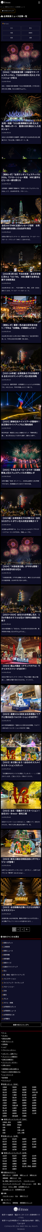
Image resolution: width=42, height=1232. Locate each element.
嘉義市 (14, 1169)
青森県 (14, 1087)
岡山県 (5, 1108)
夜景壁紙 (15, 1203)
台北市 (5, 1139)
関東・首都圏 (7, 1125)
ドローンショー (8, 987)
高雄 (11, 37)
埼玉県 (5, 1095)
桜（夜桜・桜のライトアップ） (14, 975)
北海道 (5, 1087)
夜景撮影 (6, 959)
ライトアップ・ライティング (13, 983)
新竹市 (5, 1141)
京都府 (14, 1103)
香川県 (5, 1110)
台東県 (24, 1144)
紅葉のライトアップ (10, 967)
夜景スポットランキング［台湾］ (15, 1153)
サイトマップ (6, 1080)
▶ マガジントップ (8, 11)
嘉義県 (30, 33)
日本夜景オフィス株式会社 (19, 1221)
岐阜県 (14, 1100)
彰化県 (34, 1144)
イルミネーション (9, 979)
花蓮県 (34, 1147)
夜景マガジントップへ (21, 1025)
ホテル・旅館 (8, 1003)
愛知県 (5, 1100)
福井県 (34, 1097)
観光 (5, 995)
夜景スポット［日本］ (11, 1084)
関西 (4, 1130)
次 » (27, 929)
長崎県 (14, 1113)
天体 (5, 991)
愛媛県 (14, 1110)
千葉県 (14, 1095)
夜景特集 (6, 955)
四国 (4, 1132)
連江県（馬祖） (27, 1166)
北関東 (19, 1122)
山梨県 (34, 1095)
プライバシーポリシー (9, 1050)
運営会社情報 (6, 1038)
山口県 (24, 1108)
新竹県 (14, 1141)
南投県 (5, 1147)
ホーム (4, 1033)
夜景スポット (8, 943)
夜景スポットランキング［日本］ (15, 1119)
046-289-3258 (23, 1215)
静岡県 (24, 1100)
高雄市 (5, 1144)
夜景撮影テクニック (26, 1203)
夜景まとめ (33, 1175)
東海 (18, 1127)
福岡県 (34, 1110)
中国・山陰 (20, 1130)
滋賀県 (34, 1103)
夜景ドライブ (24, 1196)
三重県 (34, 1100)
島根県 (34, 1105)
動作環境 (5, 1077)
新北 (30, 28)
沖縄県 (24, 1116)
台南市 (34, 1141)
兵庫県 (24, 1103)
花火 (5, 971)
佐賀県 (5, 1113)
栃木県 (5, 1092)
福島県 (24, 1089)
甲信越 (19, 1125)
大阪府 (5, 1103)
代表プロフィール (7, 1041)
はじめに (5, 1036)
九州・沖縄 (20, 1132)
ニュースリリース (7, 1075)
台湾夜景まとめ (8, 1015)
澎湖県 (5, 1149)
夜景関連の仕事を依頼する (10, 1069)
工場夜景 (6, 947)
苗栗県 (14, 1147)
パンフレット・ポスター (10, 1062)
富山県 (14, 1097)
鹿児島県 (15, 1116)
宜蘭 (30, 37)
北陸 (4, 1127)
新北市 (14, 1139)
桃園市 (24, 1139)
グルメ (5, 999)
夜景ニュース (8, 951)
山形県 (14, 1089)
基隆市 (34, 1139)
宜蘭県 (24, 1147)
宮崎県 (5, 1116)
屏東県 (14, 1144)
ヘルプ (4, 1047)
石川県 (24, 1097)
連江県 (24, 1149)
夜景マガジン (7, 1203)
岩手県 (24, 1087)
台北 (11, 28)
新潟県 (24, 1095)
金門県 (14, 1149)
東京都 (24, 1092)
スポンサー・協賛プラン (9, 1054)
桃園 (11, 33)
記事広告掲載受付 (7, 1059)
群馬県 (14, 1092)
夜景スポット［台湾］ (11, 1136)
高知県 (24, 1110)
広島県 (14, 1108)
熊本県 (24, 1113)
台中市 (24, 1141)
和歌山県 (15, 1105)
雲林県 (24, 1161)
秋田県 (5, 1089)
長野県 (5, 1097)
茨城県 (34, 1089)
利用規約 (5, 1044)
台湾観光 (6, 1019)
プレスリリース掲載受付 (9, 1057)
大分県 (34, 1113)
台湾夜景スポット (9, 1007)
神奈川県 (35, 1092)
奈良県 (5, 1105)
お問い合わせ (6, 1065)
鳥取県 (24, 1105)
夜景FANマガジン (9, 1172)
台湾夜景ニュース (9, 1011)
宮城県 (34, 1087)
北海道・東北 (7, 1122)
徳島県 (34, 1108)
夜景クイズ (7, 963)
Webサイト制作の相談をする (11, 1072)
